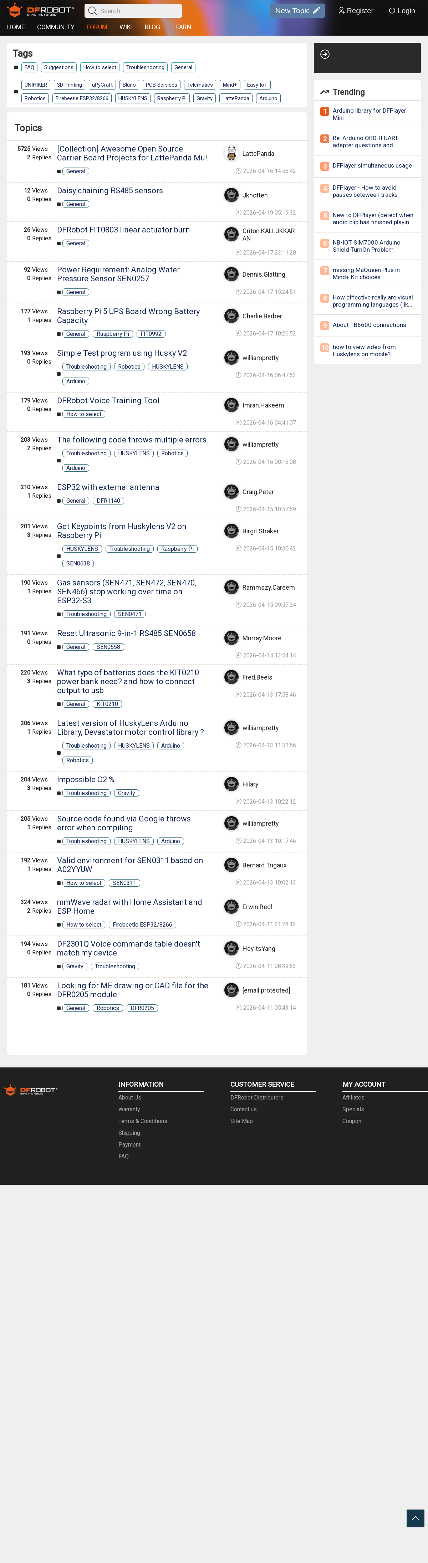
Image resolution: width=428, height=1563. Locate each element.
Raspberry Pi (172, 98)
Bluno (129, 85)
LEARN (182, 27)
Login (401, 11)
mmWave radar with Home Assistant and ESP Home (129, 907)
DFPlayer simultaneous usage (372, 165)
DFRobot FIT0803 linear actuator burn (123, 229)
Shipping (129, 1132)
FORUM (97, 27)
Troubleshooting (145, 67)
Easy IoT (257, 85)
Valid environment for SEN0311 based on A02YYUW (130, 865)
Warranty (129, 1109)
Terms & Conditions (142, 1121)
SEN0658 (108, 647)
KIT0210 (107, 704)
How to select (99, 67)
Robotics (35, 98)
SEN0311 (124, 883)
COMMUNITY (56, 27)
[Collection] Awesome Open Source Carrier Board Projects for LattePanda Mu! (132, 153)
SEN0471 (130, 614)
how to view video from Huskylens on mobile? (364, 350)
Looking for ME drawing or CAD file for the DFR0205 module (132, 990)
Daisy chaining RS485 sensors (110, 190)
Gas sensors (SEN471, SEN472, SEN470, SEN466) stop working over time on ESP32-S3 (126, 591)
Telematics (200, 85)
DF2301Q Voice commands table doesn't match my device (128, 948)
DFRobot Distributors (257, 1097)
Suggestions (58, 67)
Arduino (268, 98)
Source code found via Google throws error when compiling (124, 823)
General (183, 67)
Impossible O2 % (85, 779)
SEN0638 (78, 563)
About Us (129, 1097)
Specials (353, 1109)
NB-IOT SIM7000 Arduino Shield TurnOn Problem (367, 246)
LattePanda (236, 98)
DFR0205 (142, 1008)
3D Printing (69, 85)
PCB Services (161, 85)
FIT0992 (151, 333)
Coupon (351, 1121)
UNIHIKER (36, 85)
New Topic (297, 11)
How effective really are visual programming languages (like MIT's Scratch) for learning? (373, 304)
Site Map (241, 1121)
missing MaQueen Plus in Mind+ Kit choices (366, 273)
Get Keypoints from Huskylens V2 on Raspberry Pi (122, 531)
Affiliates (353, 1097)
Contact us (243, 1109)
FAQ (29, 67)
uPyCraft (102, 85)
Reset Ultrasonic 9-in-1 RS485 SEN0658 (126, 633)
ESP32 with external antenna (108, 487)
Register (355, 11)
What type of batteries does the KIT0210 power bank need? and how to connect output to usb (128, 681)
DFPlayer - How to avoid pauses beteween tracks (365, 191)
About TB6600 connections (369, 324)
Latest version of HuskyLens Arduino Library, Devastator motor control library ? (130, 728)
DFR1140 (108, 500)
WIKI (126, 27)
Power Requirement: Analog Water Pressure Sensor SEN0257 (118, 274)
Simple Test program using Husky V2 (122, 353)
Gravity (205, 98)
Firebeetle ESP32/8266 (82, 98)
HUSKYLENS (132, 98)
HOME (16, 27)
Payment (129, 1144)
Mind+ (230, 85)
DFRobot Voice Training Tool (108, 400)
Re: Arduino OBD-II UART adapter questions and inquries (365, 145)
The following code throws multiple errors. (133, 439)
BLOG (152, 27)
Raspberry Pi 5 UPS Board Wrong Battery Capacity (128, 316)
